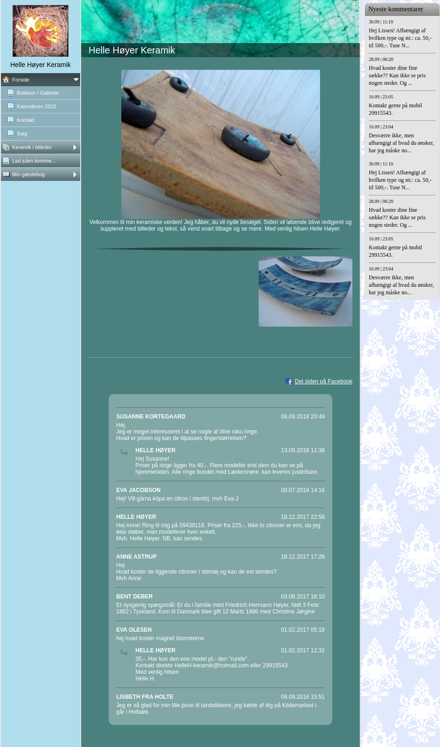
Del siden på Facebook (323, 381)
